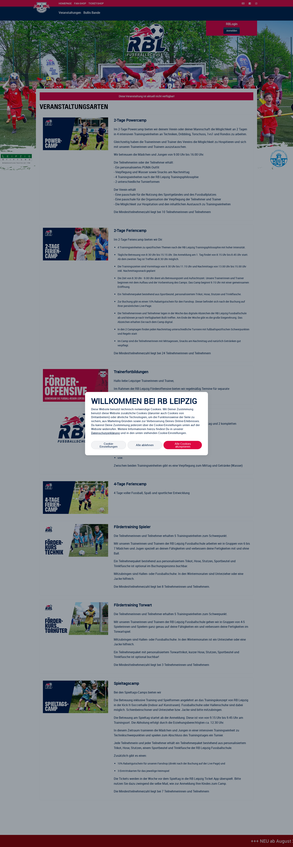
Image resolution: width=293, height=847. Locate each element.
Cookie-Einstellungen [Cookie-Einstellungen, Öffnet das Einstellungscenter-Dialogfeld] (109, 445)
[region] (146, 423)
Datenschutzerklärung (105, 433)
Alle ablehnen (145, 445)
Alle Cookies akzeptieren (183, 445)
